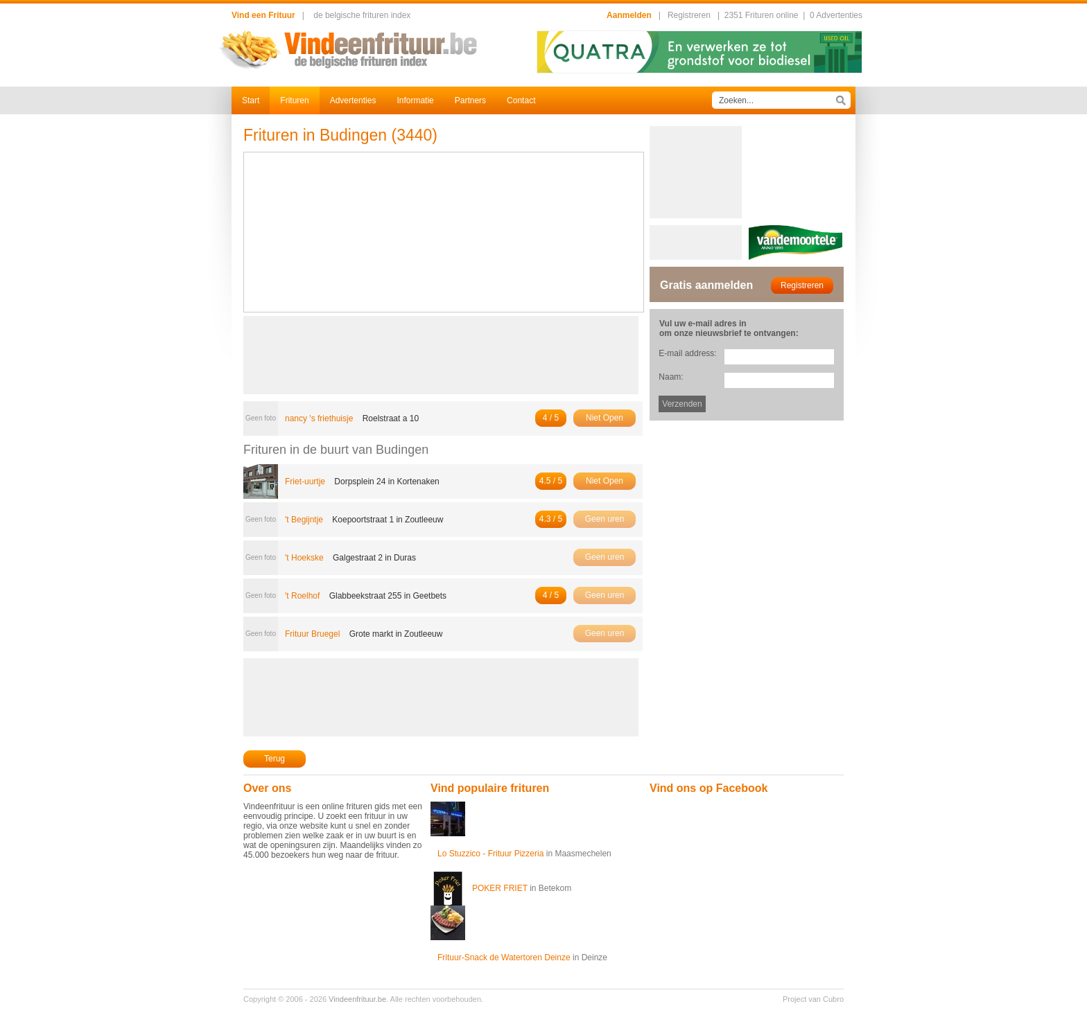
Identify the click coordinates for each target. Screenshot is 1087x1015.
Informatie (415, 100)
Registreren (689, 15)
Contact (521, 100)
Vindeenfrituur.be (357, 999)
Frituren (294, 100)
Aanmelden (629, 15)
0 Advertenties (836, 15)
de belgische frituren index (361, 15)
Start (250, 100)
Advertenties (353, 100)
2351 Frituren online (761, 15)
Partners (470, 100)
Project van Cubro (813, 999)
